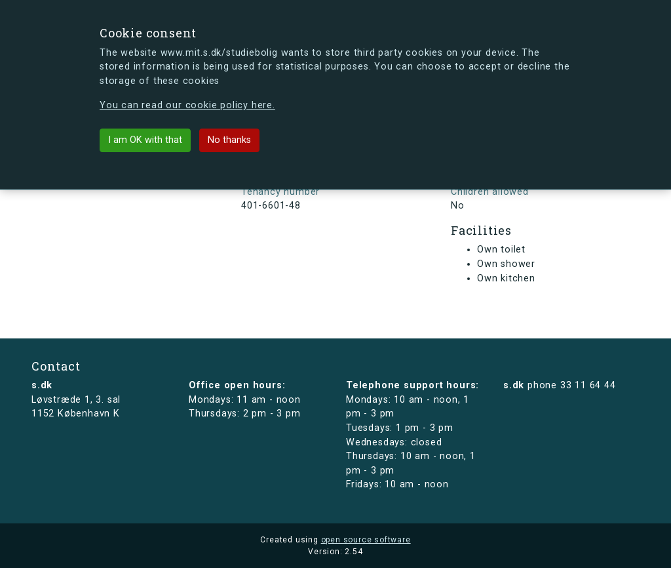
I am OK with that (145, 140)
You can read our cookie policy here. (187, 105)
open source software (366, 539)
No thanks (229, 140)
